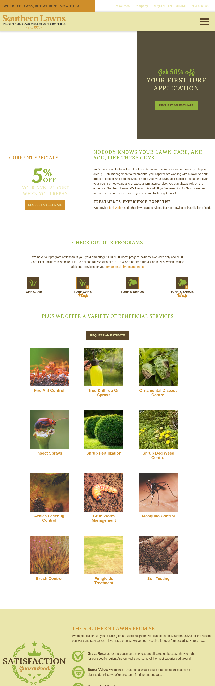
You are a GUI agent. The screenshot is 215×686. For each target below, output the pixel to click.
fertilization (116, 207)
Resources (122, 6)
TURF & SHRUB (126, 286)
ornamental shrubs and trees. (125, 266)
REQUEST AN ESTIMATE (170, 6)
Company (141, 6)
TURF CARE (50, 286)
